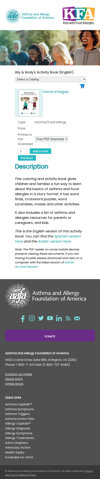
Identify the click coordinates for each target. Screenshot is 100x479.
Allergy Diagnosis (17, 428)
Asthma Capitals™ (18, 404)
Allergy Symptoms (18, 433)
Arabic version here (54, 241)
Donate (50, 336)
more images (56, 91)
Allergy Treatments (19, 438)
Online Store (14, 384)
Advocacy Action (17, 447)
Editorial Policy (27, 475)
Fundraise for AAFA (19, 457)
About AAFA (14, 379)
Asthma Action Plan (19, 419)
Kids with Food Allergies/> (79, 15)
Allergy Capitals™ (18, 423)
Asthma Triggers (17, 414)
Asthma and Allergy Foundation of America (29, 16)
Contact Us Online (18, 374)
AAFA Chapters (16, 443)
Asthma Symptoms (19, 409)
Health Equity (14, 452)
